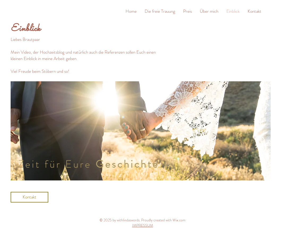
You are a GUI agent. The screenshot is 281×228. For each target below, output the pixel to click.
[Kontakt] (29, 197)
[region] (141, 131)
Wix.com (178, 220)
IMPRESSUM (142, 225)
